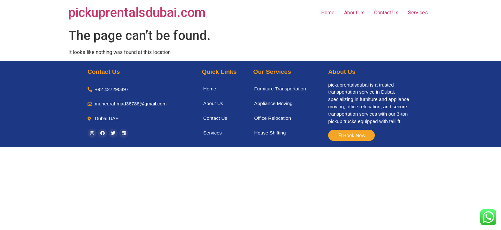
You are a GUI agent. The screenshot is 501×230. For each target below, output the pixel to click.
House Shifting (270, 132)
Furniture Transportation (280, 88)
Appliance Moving (273, 103)
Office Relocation (272, 118)
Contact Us (386, 13)
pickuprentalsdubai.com (136, 12)
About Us (354, 13)
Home (328, 13)
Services (418, 13)
